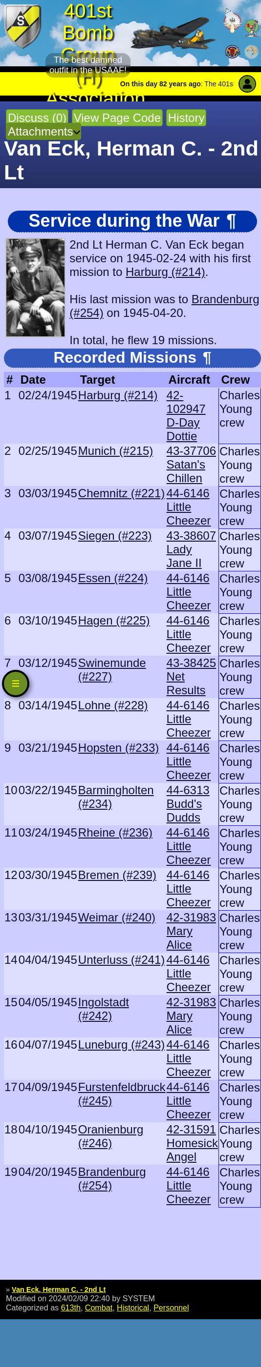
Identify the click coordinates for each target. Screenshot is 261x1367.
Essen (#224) (113, 578)
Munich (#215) (115, 450)
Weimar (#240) (116, 917)
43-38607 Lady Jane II (191, 549)
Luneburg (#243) (121, 1044)
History (186, 117)
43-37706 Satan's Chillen (191, 464)
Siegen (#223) (115, 535)
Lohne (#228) (113, 705)
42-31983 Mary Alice (191, 931)
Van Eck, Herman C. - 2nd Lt (59, 1289)
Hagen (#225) (114, 620)
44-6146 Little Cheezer (189, 507)
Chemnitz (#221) (121, 493)
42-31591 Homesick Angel (192, 1143)
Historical (133, 1307)
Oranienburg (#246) (110, 1136)
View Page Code (117, 117)
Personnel (171, 1307)
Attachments (40, 131)
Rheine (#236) (115, 832)
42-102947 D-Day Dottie (186, 416)
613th (71, 1307)
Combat (98, 1307)
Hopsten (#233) (118, 747)
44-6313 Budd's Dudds (188, 803)
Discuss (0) (37, 117)
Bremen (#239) (117, 874)
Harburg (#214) (165, 271)
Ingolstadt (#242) (103, 1009)
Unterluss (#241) (121, 959)
